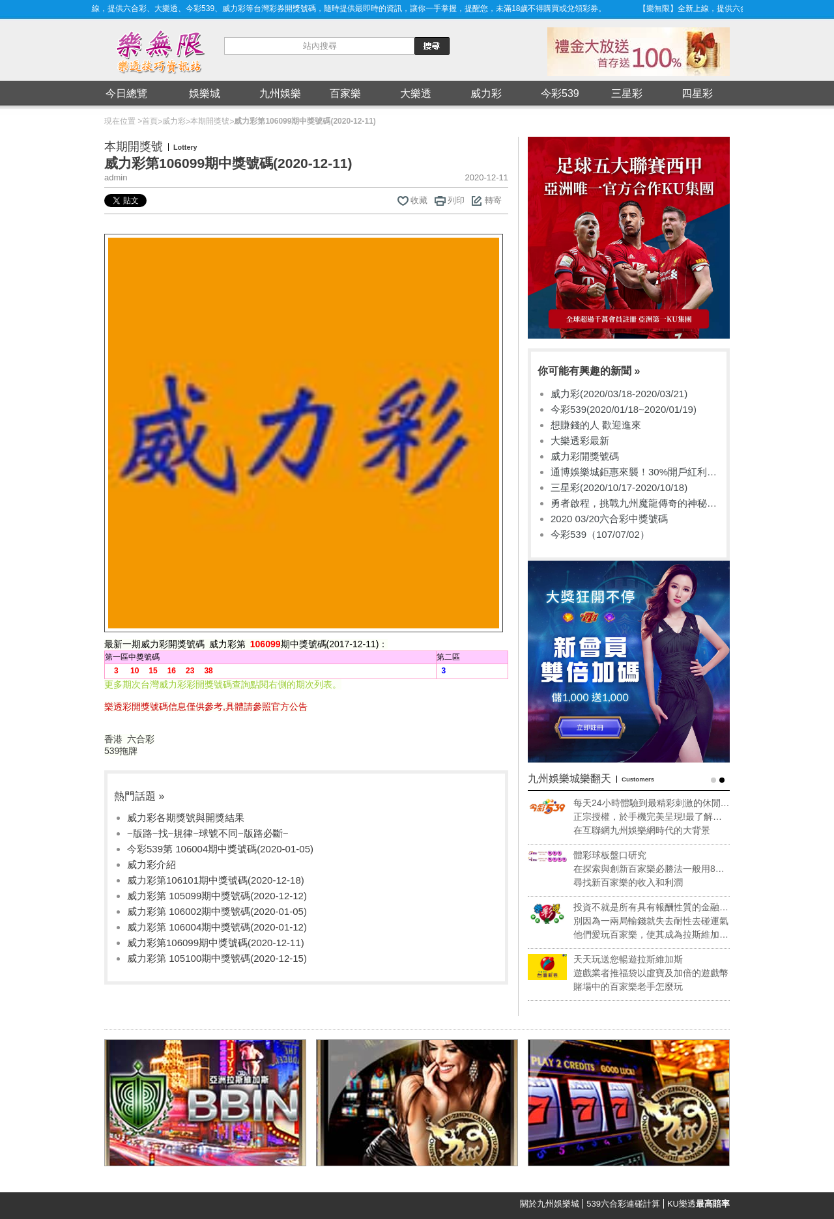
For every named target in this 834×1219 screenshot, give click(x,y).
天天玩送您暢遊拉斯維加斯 (643, 959)
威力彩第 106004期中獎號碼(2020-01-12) (217, 926)
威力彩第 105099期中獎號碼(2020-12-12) (217, 895)
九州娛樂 (280, 93)
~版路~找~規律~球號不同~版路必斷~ (208, 833)
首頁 (150, 121)
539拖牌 (120, 751)
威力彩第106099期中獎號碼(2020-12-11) (215, 942)
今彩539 (560, 93)
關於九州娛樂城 (549, 1204)
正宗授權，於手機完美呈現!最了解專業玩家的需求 (663, 817)
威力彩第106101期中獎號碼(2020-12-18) (215, 880)
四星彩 (697, 93)
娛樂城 (204, 93)
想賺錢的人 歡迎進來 (596, 424)
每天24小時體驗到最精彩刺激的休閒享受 (667, 803)
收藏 (418, 200)
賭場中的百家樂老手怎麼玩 (643, 986)
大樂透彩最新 (580, 440)
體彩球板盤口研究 (625, 855)
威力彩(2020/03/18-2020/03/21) (619, 393)
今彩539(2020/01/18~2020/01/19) (624, 409)
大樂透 (415, 93)
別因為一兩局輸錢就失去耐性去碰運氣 (666, 921)
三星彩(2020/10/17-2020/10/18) (619, 487)
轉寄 (493, 200)
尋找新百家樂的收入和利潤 (643, 882)
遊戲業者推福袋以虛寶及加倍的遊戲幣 (666, 973)
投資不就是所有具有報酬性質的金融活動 (666, 908)
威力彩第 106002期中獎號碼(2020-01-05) (217, 911)
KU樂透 (698, 1204)
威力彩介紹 (151, 864)
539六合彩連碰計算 (623, 1204)
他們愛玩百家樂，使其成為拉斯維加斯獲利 (666, 935)
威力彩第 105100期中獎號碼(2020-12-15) (217, 958)
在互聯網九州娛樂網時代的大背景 (657, 830)
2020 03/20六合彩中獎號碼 (609, 518)
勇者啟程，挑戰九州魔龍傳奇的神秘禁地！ (634, 503)
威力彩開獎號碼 (585, 456)
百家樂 (345, 93)
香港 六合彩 (129, 739)
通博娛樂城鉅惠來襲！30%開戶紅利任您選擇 (634, 472)
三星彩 (626, 93)
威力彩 (486, 93)
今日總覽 (126, 93)
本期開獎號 (209, 121)
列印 (456, 200)
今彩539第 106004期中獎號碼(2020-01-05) (220, 848)
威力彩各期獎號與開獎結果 (185, 817)
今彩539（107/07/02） (600, 534)
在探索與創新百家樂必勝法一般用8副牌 (664, 869)
